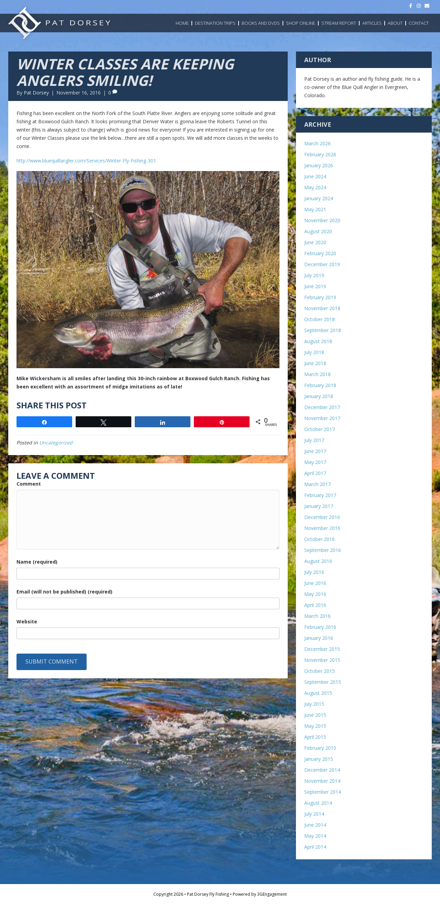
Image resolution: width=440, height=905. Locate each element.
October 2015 (319, 671)
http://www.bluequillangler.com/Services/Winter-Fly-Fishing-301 (86, 160)
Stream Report (338, 23)
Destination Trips (215, 23)
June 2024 (315, 176)
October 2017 (319, 429)
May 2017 (315, 462)
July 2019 (314, 275)
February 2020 (320, 253)
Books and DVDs (261, 23)
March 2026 (317, 143)
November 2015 (322, 660)
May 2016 (315, 594)
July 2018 (314, 352)
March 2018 (317, 374)
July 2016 (314, 572)
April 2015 (315, 737)
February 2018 (320, 385)
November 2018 (322, 308)
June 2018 (315, 363)
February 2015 (320, 748)
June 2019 (315, 286)
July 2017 (314, 440)
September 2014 (322, 792)
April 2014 (315, 847)
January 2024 (318, 198)
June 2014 (315, 825)
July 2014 (314, 814)
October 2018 (319, 319)
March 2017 (317, 484)
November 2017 (322, 418)
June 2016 (315, 583)
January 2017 (318, 506)
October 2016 (319, 539)
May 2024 (315, 187)
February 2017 (320, 495)
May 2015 (315, 726)
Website (26, 621)
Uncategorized (56, 442)
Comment (28, 483)
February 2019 (320, 297)
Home (182, 23)
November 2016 (322, 528)
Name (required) (36, 561)
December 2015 (322, 649)
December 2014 (322, 770)
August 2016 (318, 561)
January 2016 (318, 638)
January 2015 (318, 759)
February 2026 (320, 154)
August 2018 (318, 341)
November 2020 (322, 220)
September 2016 (322, 550)
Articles (372, 23)
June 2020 (315, 242)
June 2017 (315, 451)
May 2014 (315, 836)
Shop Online (300, 23)
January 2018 (318, 396)
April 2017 (315, 473)
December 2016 (322, 517)
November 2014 (322, 781)
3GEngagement (272, 894)
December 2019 (322, 264)
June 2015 (315, 715)
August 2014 (318, 803)
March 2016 (317, 616)
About (395, 23)
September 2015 (322, 682)
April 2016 (315, 605)
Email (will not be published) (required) (64, 591)
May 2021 (315, 209)
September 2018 (322, 330)
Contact (419, 23)
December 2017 (322, 407)
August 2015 (318, 693)
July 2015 (314, 704)
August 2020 (318, 231)
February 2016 (320, 627)
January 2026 (318, 165)
